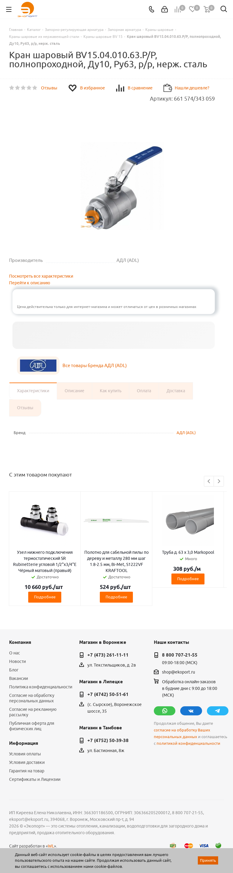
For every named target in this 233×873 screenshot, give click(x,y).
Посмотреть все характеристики (41, 276)
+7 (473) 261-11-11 (108, 655)
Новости (17, 661)
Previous (209, 481)
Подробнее (45, 596)
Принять (208, 860)
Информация (23, 743)
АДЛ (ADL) (186, 432)
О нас (14, 653)
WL (51, 846)
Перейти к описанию (29, 282)
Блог (14, 669)
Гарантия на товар (26, 770)
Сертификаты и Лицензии (34, 779)
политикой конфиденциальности (188, 743)
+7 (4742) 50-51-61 (108, 694)
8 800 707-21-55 (180, 655)
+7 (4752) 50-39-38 (108, 740)
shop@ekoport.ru (178, 672)
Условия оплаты (25, 753)
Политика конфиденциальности (40, 686)
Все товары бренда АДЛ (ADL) (94, 365)
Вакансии (18, 678)
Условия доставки (27, 762)
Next (219, 481)
